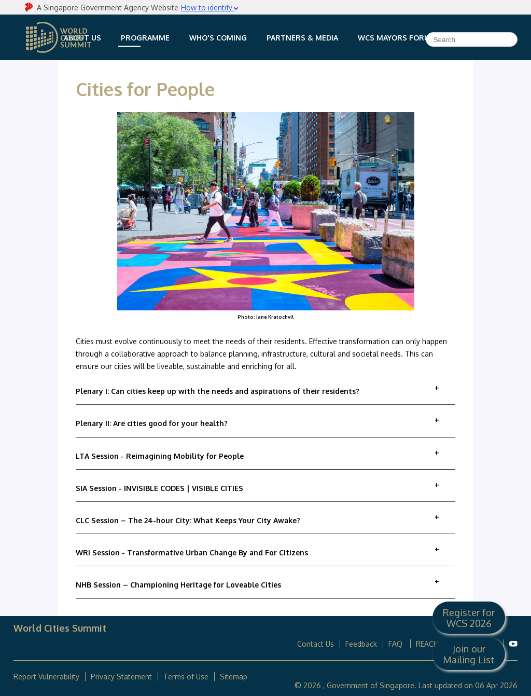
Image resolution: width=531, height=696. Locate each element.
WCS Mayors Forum (397, 37)
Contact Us (315, 643)
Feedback (361, 643)
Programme (145, 37)
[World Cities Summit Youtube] (513, 643)
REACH (427, 643)
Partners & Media (302, 37)
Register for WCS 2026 (469, 617)
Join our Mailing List (469, 654)
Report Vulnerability (46, 676)
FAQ (396, 643)
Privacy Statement (121, 676)
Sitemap (233, 676)
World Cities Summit (58, 37)
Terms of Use (185, 676)
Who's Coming (218, 37)
